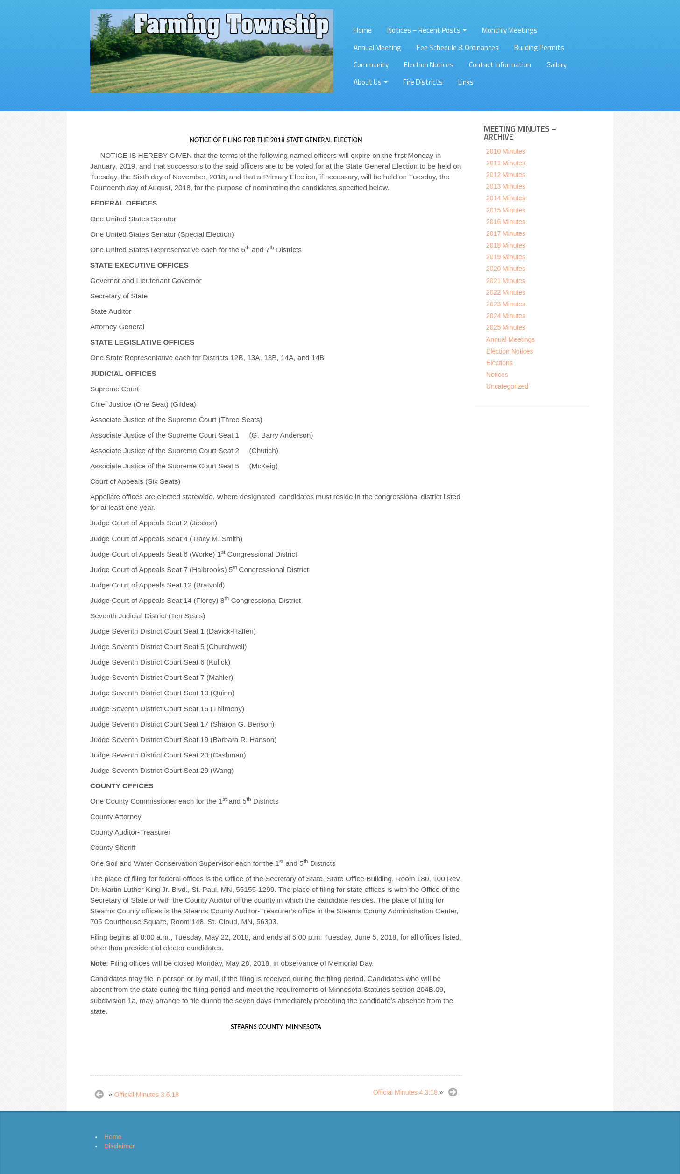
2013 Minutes (505, 186)
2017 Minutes (505, 233)
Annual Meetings (510, 339)
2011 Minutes (505, 163)
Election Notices (428, 64)
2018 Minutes (505, 245)
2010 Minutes (505, 151)
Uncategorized (507, 386)
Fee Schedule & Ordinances (458, 47)
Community (371, 64)
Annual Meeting (377, 47)
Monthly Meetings (510, 30)
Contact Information (500, 64)
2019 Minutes (505, 257)
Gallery (556, 64)
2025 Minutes (505, 327)
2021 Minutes (505, 280)
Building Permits (539, 47)
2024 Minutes (505, 315)
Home (363, 30)
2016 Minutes (505, 222)
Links (466, 82)
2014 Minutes (505, 198)
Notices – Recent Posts (427, 30)
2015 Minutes (505, 210)
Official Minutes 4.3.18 (405, 1092)
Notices (497, 374)
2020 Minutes (505, 268)
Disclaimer (119, 1146)
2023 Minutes (505, 304)
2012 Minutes (505, 174)
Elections (499, 363)
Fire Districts (423, 82)
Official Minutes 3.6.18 (146, 1094)
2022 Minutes (505, 292)
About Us (371, 82)
